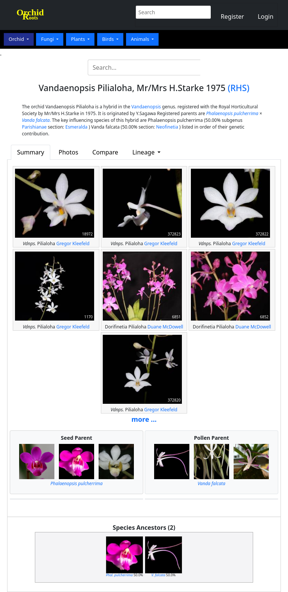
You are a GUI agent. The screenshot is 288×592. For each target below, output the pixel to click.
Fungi (48, 39)
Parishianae (34, 127)
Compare (105, 152)
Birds (108, 39)
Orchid (17, 39)
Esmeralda (76, 127)
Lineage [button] (144, 152)
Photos (68, 152)
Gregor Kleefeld (72, 243)
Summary (30, 152)
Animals (140, 39)
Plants (78, 39)
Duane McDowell (165, 327)
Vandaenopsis (146, 106)
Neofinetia (167, 127)
